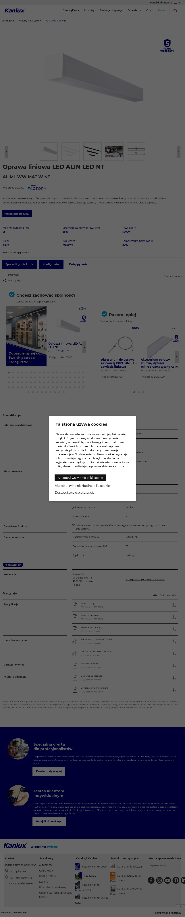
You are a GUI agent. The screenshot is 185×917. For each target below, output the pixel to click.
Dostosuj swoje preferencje (75, 492)
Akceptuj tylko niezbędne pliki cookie (82, 485)
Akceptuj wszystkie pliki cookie (80, 477)
